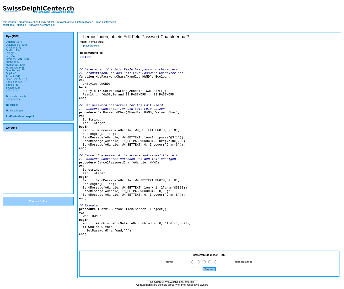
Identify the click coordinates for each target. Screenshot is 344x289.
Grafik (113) (13, 50)
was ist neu (9, 22)
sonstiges (8, 24)
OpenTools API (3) (16, 79)
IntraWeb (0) (13, 61)
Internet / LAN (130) (17, 59)
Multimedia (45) (15, 67)
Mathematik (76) (15, 64)
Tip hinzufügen (14, 110)
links (98, 22)
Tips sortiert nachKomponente (16, 97)
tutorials (21, 24)
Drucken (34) (13, 47)
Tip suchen (12, 104)
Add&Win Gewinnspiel (42, 24)
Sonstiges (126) (15, 81)
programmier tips (28, 22)
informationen (85, 22)
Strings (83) (12, 84)
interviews (110, 22)
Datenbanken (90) (16, 44)
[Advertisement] (171, 10)
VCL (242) (12, 90)
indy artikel (47, 22)
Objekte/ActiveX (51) (13, 75)
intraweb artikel (65, 22)
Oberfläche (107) (16, 70)
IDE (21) (11, 53)
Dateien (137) (14, 41)
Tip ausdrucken (90, 45)
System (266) (13, 87)
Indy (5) (10, 56)
